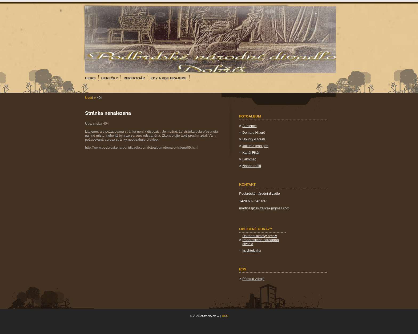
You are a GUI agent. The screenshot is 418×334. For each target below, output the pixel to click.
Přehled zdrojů (253, 279)
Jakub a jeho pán (255, 146)
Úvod (89, 98)
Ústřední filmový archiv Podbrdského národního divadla (260, 240)
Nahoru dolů (251, 166)
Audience (249, 126)
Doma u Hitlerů (253, 133)
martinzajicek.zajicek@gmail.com (264, 208)
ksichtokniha (251, 250)
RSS (225, 315)
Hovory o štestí (253, 139)
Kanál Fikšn (251, 152)
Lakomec (249, 159)
